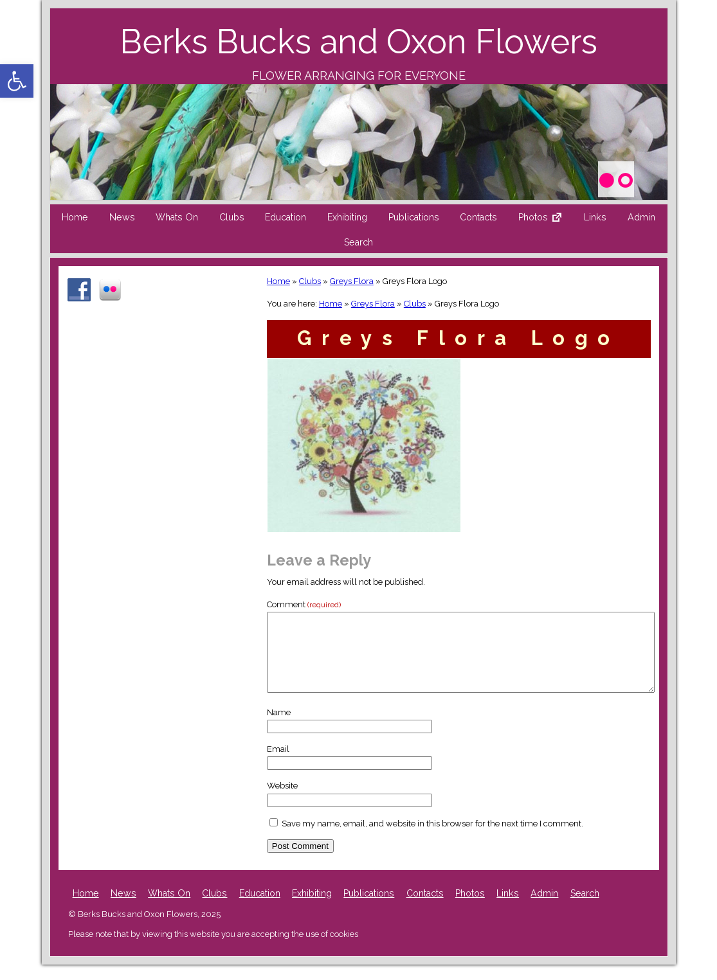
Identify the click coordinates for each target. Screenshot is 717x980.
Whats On (177, 217)
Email (278, 764)
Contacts (478, 217)
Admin (641, 217)
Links (595, 217)
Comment (304, 604)
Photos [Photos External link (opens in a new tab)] (545, 220)
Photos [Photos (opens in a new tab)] (470, 908)
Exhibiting (347, 217)
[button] (16, 81)
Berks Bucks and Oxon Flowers (358, 41)
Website (282, 801)
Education (285, 217)
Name (279, 728)
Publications (413, 217)
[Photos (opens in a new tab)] (615, 177)
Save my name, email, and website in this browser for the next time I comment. (432, 839)
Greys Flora (352, 281)
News (122, 217)
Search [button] (358, 242)
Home (75, 217)
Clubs (231, 217)
